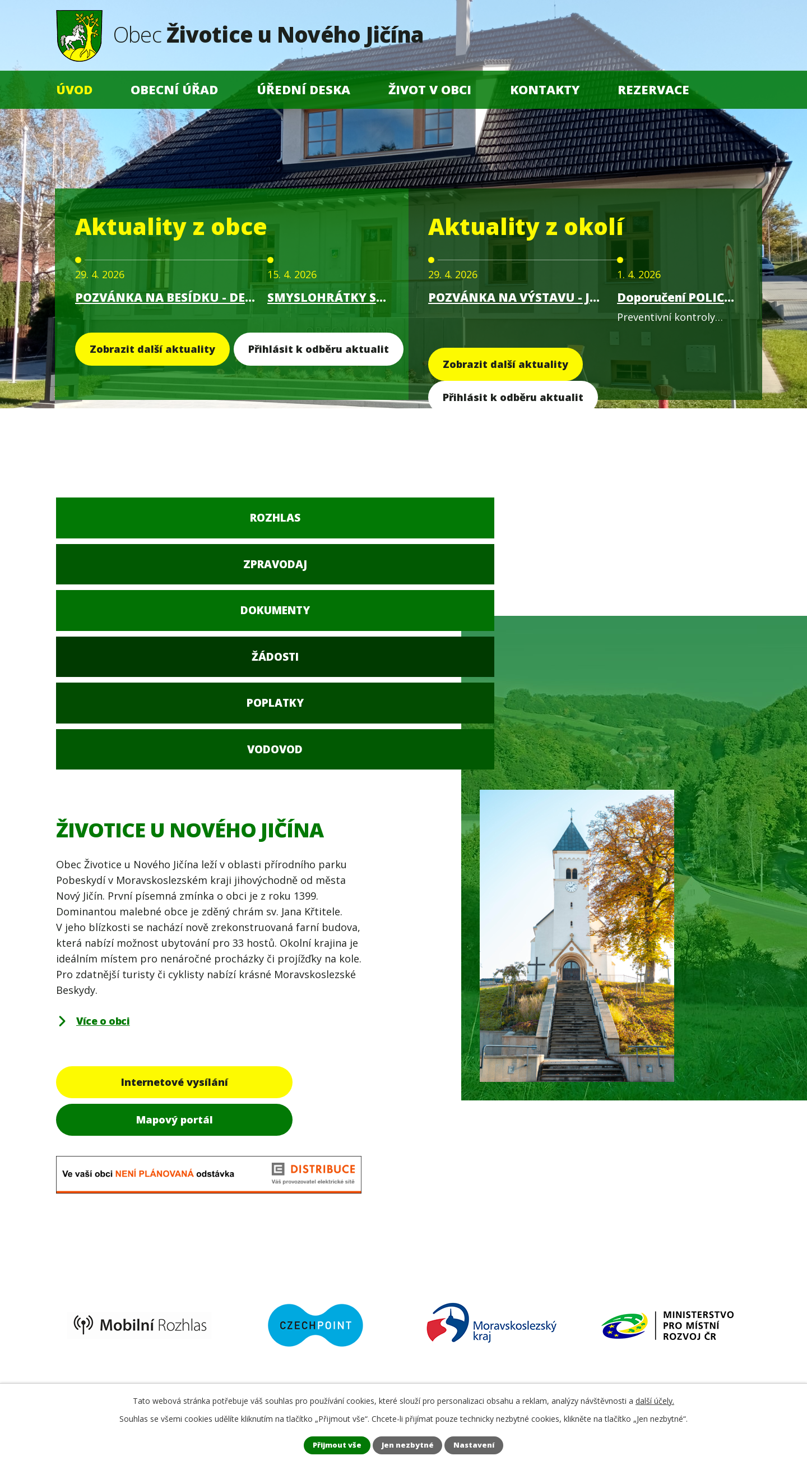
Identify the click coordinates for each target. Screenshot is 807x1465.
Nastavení (484, 1444)
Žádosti (461, 525)
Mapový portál (287, 866)
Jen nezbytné (409, 1444)
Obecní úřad (174, 89)
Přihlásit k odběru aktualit (318, 349)
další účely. (655, 1399)
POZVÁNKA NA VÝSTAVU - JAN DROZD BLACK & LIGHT (517, 297)
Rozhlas (113, 525)
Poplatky (578, 525)
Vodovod (694, 525)
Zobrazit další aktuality (152, 349)
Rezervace (653, 89)
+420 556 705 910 (124, 1277)
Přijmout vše (327, 1444)
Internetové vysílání (130, 866)
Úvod (74, 89)
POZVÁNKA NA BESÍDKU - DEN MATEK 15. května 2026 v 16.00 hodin (166, 297)
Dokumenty (345, 525)
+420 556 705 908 (124, 1261)
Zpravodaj (229, 525)
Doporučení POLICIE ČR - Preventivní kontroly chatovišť (676, 297)
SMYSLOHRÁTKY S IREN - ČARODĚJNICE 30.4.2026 (327, 297)
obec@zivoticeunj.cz (132, 1304)
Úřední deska (303, 89)
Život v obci (429, 89)
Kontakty (544, 89)
